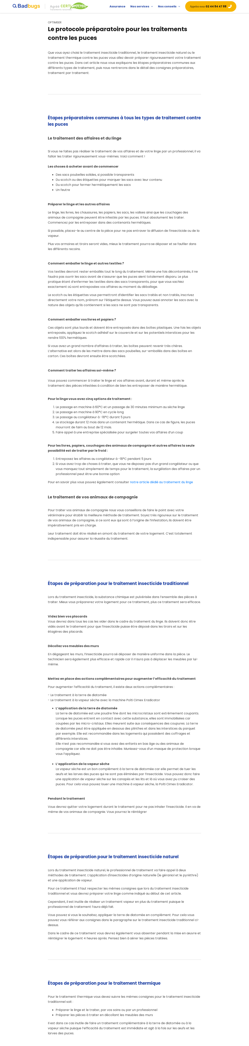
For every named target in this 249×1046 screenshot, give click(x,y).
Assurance (117, 6)
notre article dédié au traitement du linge (161, 482)
